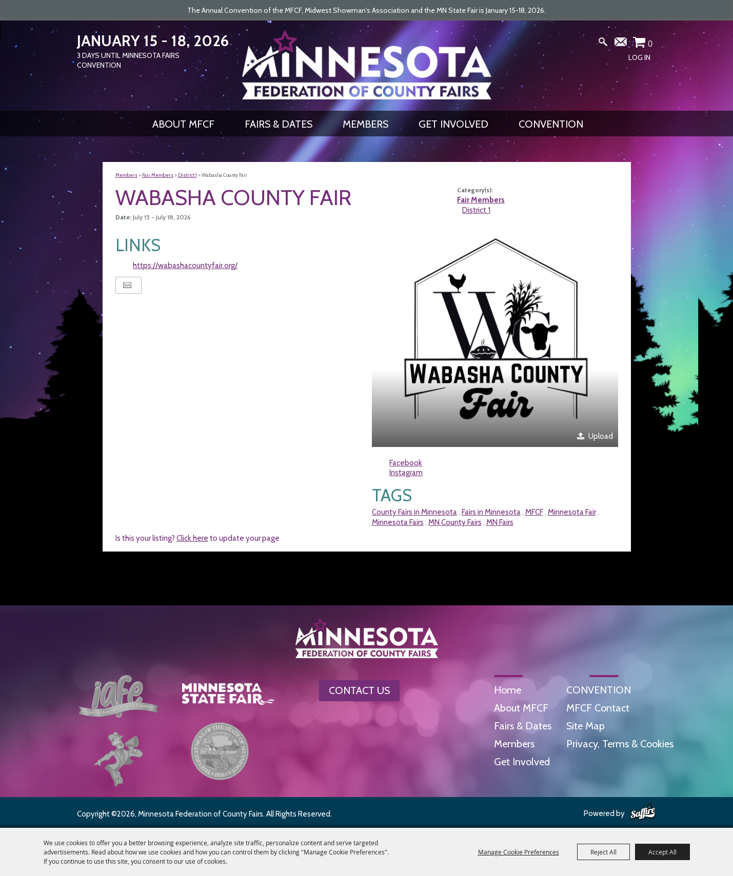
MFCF (534, 512)
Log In (639, 57)
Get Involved (453, 124)
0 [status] (650, 43)
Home (507, 690)
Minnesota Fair (572, 512)
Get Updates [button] (621, 44)
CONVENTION (551, 124)
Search (602, 44)
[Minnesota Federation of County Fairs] (366, 64)
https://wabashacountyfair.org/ (185, 265)
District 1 (187, 175)
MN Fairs (499, 522)
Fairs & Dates (278, 124)
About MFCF (183, 124)
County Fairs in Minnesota (414, 512)
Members (365, 124)
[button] (495, 337)
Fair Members (157, 175)
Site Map (585, 726)
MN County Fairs (455, 522)
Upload (600, 436)
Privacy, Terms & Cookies (619, 744)
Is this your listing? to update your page (197, 538)
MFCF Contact (597, 708)
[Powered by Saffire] (643, 812)
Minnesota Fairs (398, 522)
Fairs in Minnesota (491, 512)
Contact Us (359, 690)
